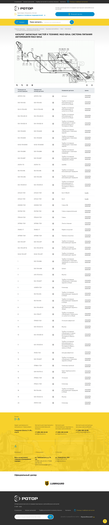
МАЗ (61, 29)
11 (64, 49)
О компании (18, 1)
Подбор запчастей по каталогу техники (47, 1)
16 (79, 80)
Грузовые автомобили (52, 29)
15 (88, 72)
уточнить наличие (88, 96)
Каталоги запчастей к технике (35, 29)
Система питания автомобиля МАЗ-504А (28, 30)
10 (62, 49)
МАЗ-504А (68, 29)
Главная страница (19, 29)
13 (78, 67)
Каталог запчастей (28, 1)
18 (64, 68)
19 (67, 75)
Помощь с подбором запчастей (77, 2)
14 (78, 69)
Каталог (22, 22)
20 (55, 68)
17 (63, 75)
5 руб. (86, 193)
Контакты (63, 1)
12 (67, 49)
